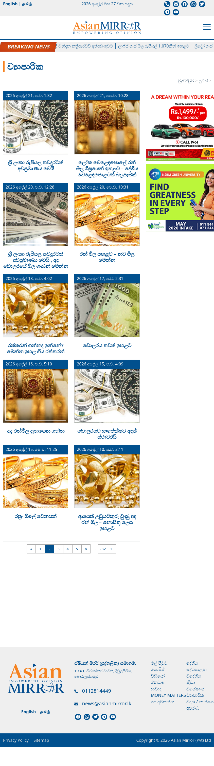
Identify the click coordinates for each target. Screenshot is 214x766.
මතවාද (157, 682)
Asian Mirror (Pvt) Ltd (190, 740)
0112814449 (96, 690)
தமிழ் (27, 4)
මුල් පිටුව (186, 80)
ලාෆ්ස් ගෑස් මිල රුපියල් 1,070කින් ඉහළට (157, 46)
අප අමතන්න (162, 702)
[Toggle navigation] (207, 26)
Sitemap (41, 740)
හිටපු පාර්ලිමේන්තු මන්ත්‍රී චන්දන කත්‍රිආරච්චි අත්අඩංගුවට (67, 46)
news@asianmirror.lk (106, 703)
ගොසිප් (158, 669)
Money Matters (168, 695)
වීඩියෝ (158, 676)
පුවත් (204, 80)
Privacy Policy (16, 740)
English (10, 4)
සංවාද (156, 689)
